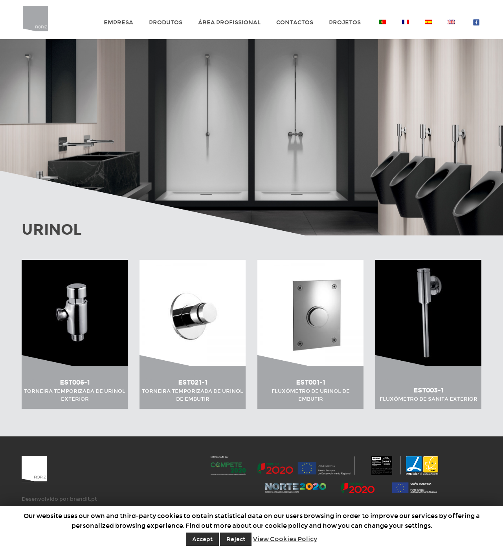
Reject (235, 539)
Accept (202, 539)
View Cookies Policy (285, 539)
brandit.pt (83, 499)
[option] (251, 137)
